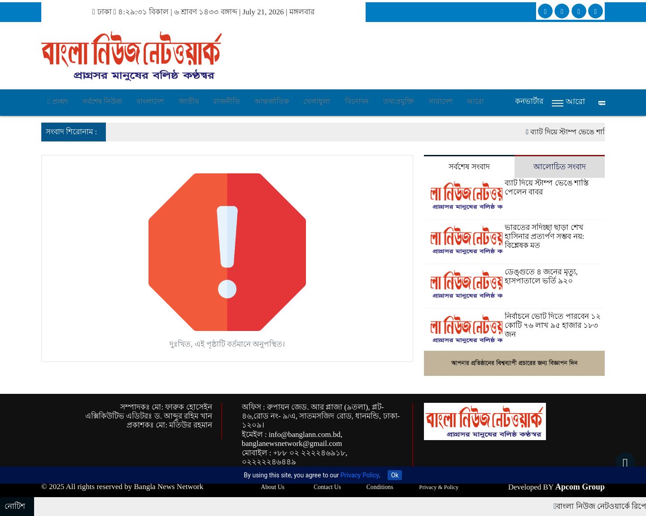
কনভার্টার (529, 101)
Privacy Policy (359, 475)
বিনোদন (357, 101)
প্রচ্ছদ (58, 101)
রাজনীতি (226, 101)
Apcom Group (580, 486)
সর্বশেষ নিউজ (102, 101)
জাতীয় (189, 101)
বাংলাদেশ (150, 101)
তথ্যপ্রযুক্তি (398, 101)
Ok (395, 475)
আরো (475, 101)
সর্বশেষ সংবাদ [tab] (469, 167)
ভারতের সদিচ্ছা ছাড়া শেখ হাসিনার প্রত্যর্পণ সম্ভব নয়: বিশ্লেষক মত (544, 236)
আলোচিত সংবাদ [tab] (559, 167)
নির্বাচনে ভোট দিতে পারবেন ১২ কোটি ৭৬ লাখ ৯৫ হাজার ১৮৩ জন (553, 325)
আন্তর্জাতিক (271, 101)
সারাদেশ (440, 101)
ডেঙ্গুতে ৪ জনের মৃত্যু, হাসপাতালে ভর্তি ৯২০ (541, 276)
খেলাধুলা (316, 101)
